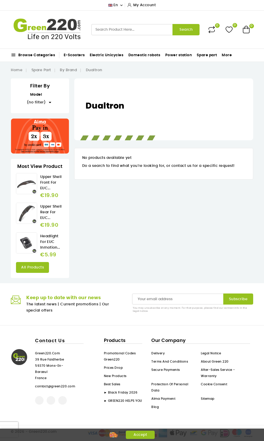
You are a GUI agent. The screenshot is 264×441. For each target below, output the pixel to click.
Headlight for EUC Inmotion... (50, 241)
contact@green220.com (55, 386)
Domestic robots (144, 55)
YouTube (51, 400)
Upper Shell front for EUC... (51, 182)
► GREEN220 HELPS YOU (123, 400)
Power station (178, 55)
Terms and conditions (169, 361)
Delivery (158, 353)
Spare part (207, 55)
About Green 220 (215, 361)
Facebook (39, 400)
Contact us (50, 341)
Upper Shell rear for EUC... (51, 212)
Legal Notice (211, 353)
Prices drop (113, 367)
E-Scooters (74, 55)
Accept (140, 435)
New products (115, 376)
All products (32, 267)
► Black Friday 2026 (120, 392)
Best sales (112, 384)
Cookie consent (214, 384)
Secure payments (165, 369)
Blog (155, 407)
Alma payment (163, 398)
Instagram (62, 400)
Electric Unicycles (106, 55)
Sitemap (207, 398)
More (227, 55)
